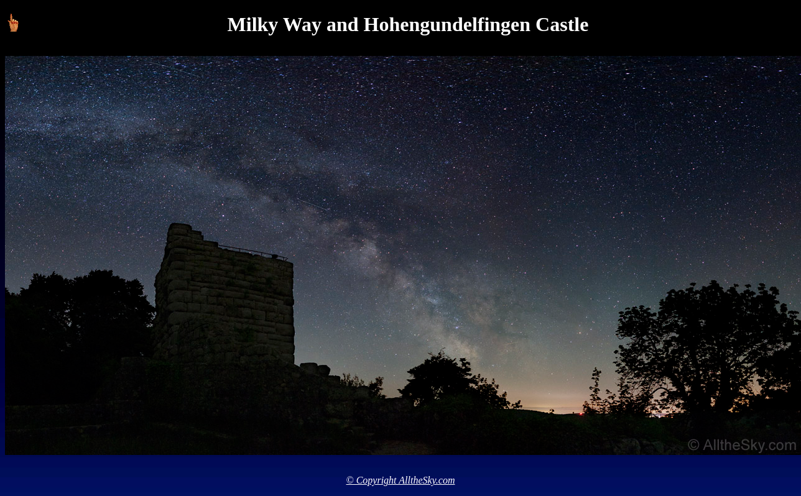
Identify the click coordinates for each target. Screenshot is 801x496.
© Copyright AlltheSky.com (400, 480)
